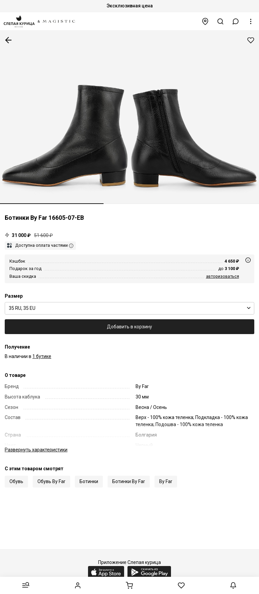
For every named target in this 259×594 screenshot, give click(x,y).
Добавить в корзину (129, 326)
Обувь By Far (51, 481)
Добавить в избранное (250, 40)
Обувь (16, 481)
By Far (165, 481)
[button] (236, 21)
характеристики (36, 449)
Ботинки (89, 481)
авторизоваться (222, 276)
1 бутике (41, 356)
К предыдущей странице (8, 40)
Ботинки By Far (128, 481)
